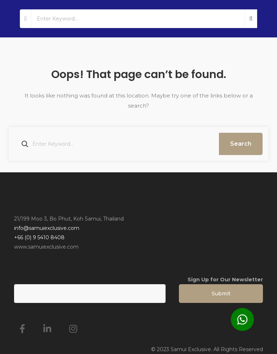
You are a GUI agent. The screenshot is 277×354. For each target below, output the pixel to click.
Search (240, 143)
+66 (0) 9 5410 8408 (39, 237)
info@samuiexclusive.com (46, 228)
